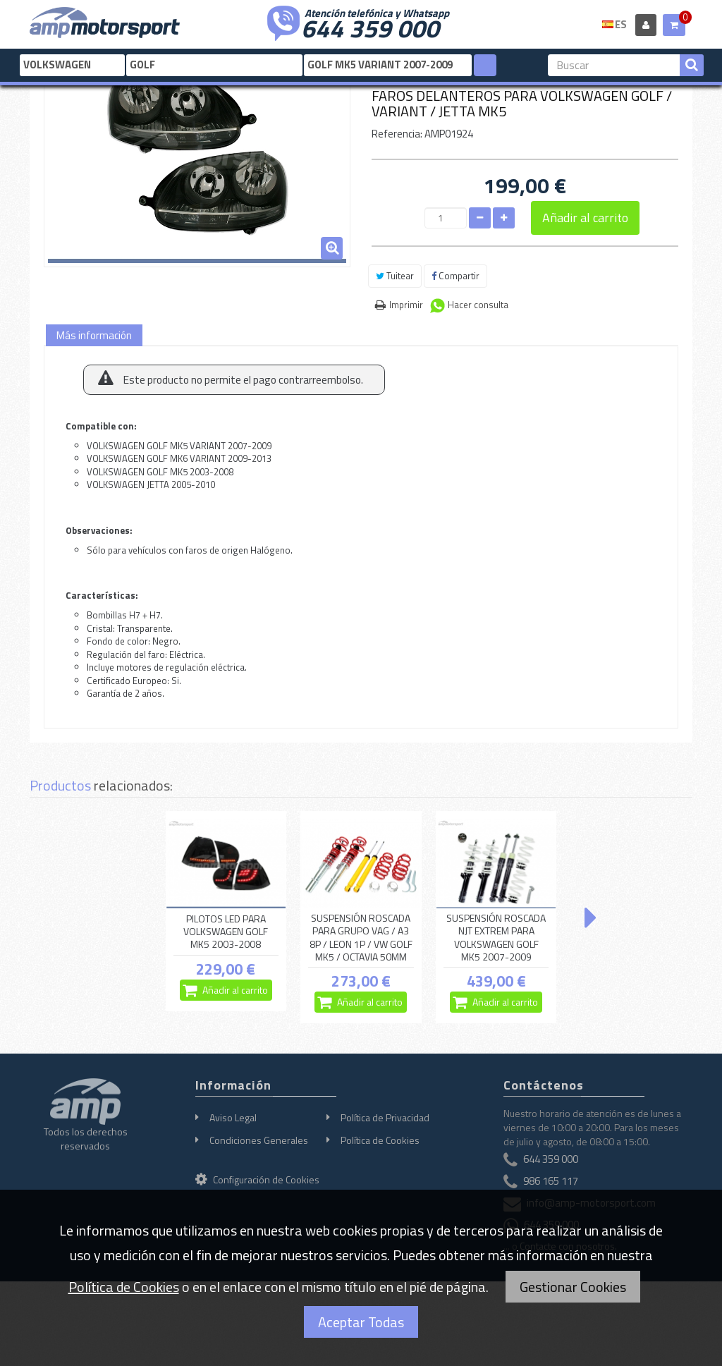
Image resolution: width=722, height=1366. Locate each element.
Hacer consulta (478, 305)
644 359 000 (370, 26)
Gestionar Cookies (573, 1287)
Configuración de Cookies (257, 1179)
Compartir (455, 276)
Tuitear (395, 276)
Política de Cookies (380, 1140)
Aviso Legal (233, 1117)
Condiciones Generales (258, 1140)
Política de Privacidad (385, 1117)
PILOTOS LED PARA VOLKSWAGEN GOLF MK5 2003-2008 (225, 931)
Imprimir (406, 305)
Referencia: (397, 133)
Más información (94, 335)
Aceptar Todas (361, 1322)
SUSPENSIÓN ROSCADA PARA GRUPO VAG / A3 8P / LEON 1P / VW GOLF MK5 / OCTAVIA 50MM (361, 937)
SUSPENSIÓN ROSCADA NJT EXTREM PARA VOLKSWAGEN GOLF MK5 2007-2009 (496, 937)
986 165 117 (550, 1181)
